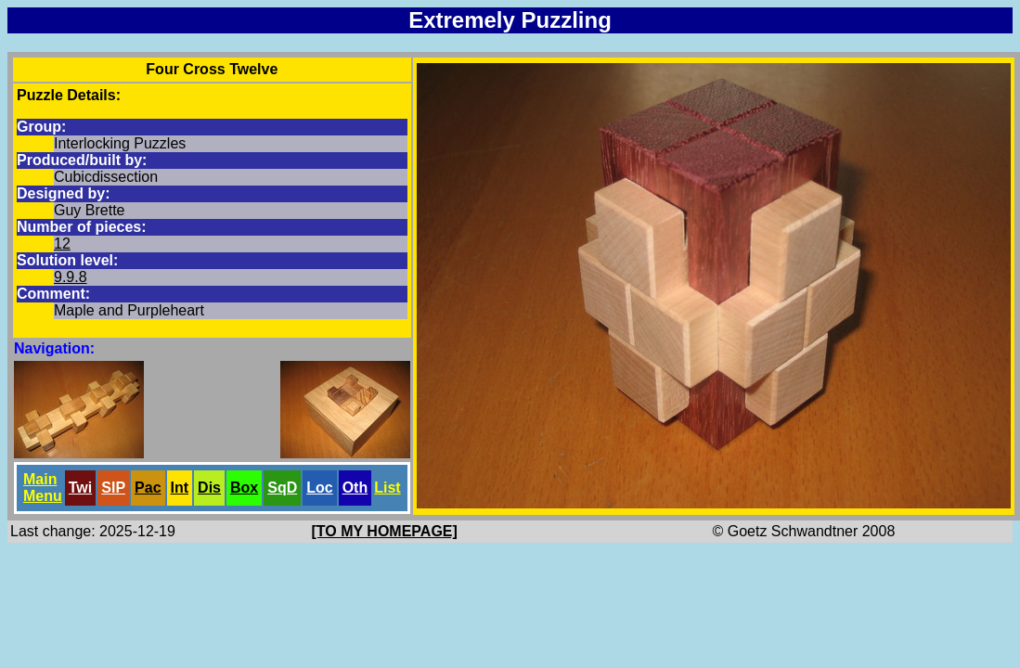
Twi (80, 487)
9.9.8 (70, 277)
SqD (282, 487)
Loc (319, 487)
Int (180, 487)
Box (244, 487)
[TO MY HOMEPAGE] (385, 531)
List (387, 487)
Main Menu (42, 487)
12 (62, 243)
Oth (355, 487)
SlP (113, 487)
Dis (209, 487)
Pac (148, 487)
